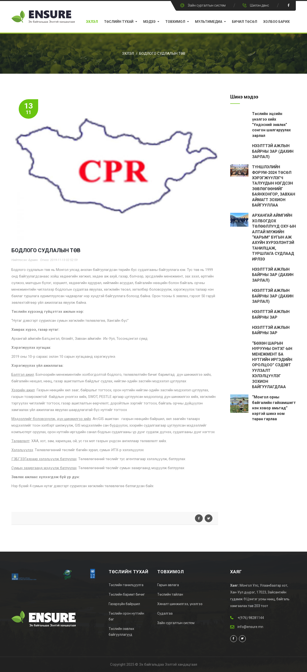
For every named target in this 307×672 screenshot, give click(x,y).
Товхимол (175, 22)
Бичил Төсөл (244, 22)
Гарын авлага (168, 585)
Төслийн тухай (118, 22)
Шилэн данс (259, 5)
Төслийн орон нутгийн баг (126, 616)
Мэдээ (149, 22)
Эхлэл (92, 22)
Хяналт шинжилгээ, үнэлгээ (179, 604)
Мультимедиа (208, 22)
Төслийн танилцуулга (126, 585)
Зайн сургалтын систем (207, 5)
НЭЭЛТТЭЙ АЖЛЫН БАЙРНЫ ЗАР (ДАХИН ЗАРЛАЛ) (272, 152)
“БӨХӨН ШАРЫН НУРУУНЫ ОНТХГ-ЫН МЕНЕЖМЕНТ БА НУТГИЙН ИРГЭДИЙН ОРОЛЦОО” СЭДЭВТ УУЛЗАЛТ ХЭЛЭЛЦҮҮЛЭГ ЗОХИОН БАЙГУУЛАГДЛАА (272, 365)
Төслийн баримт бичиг (127, 594)
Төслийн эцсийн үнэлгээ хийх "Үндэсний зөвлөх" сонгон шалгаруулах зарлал (271, 125)
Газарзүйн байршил (124, 604)
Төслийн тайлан (170, 594)
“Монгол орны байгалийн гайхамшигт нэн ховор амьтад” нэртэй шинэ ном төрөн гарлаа (274, 408)
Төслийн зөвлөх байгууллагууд (121, 631)
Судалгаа (165, 613)
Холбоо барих (276, 22)
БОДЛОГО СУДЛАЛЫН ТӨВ (162, 53)
